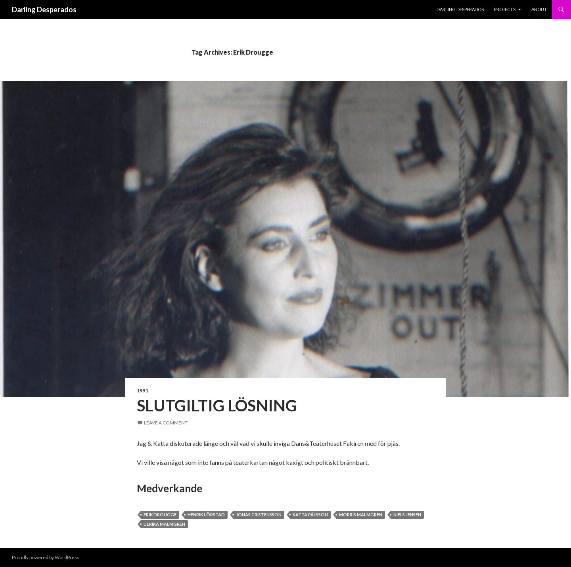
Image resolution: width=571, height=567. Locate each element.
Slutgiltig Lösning (217, 405)
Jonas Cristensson (259, 514)
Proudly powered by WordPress (45, 557)
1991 (142, 391)
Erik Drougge (160, 514)
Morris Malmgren (360, 514)
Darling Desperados (44, 9)
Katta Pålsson (310, 514)
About (539, 9)
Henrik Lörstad (206, 514)
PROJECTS (504, 9)
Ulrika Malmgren (164, 524)
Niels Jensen (407, 514)
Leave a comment (166, 423)
